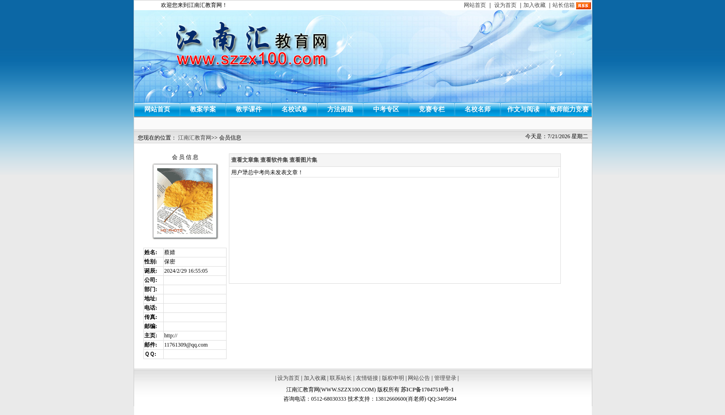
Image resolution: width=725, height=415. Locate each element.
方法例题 (340, 109)
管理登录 (445, 378)
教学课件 (249, 109)
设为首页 (505, 5)
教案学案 (203, 109)
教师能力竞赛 (569, 109)
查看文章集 (245, 160)
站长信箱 (564, 5)
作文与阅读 (523, 109)
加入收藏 (534, 5)
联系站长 (341, 378)
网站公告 (419, 378)
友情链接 (367, 378)
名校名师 (478, 109)
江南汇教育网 (194, 137)
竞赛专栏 (432, 109)
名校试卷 (294, 109)
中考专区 (386, 109)
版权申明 (393, 378)
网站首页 (475, 5)
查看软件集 (274, 160)
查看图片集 (303, 160)
